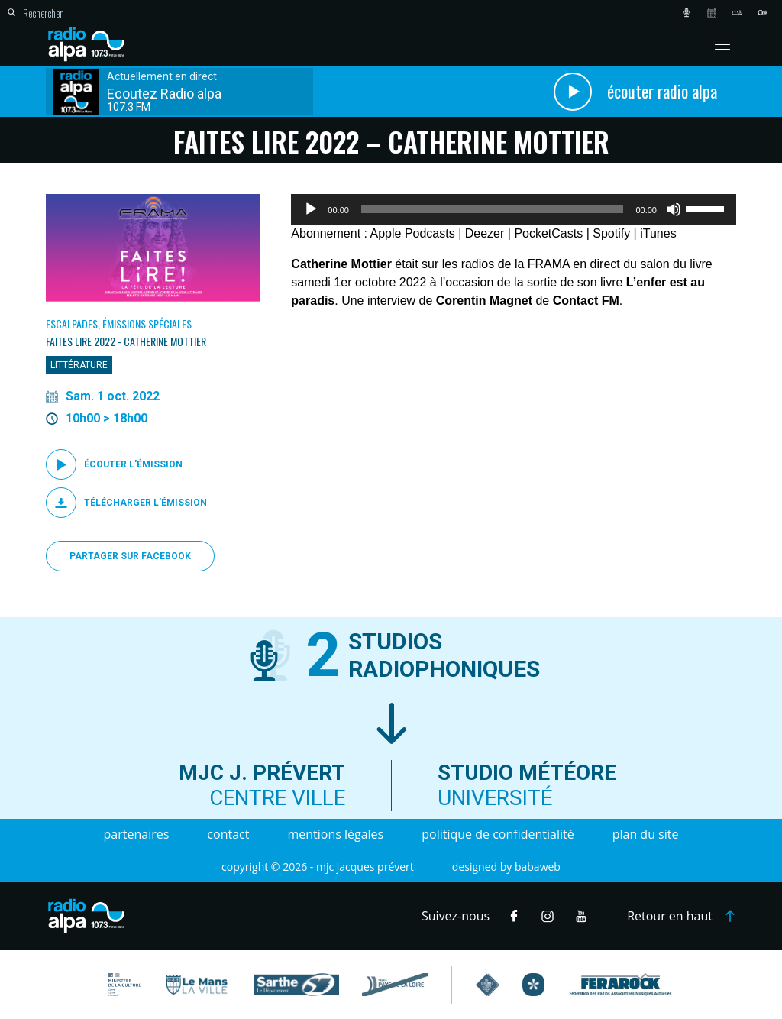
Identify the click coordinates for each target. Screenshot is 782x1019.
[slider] (492, 209)
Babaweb (538, 866)
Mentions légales (335, 834)
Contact (228, 834)
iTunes (658, 233)
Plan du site (645, 834)
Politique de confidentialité (498, 834)
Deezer (485, 233)
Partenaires (137, 834)
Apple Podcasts (412, 233)
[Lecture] (310, 209)
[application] (513, 209)
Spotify (611, 233)
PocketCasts (548, 233)
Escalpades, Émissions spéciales (119, 323)
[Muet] (673, 209)
